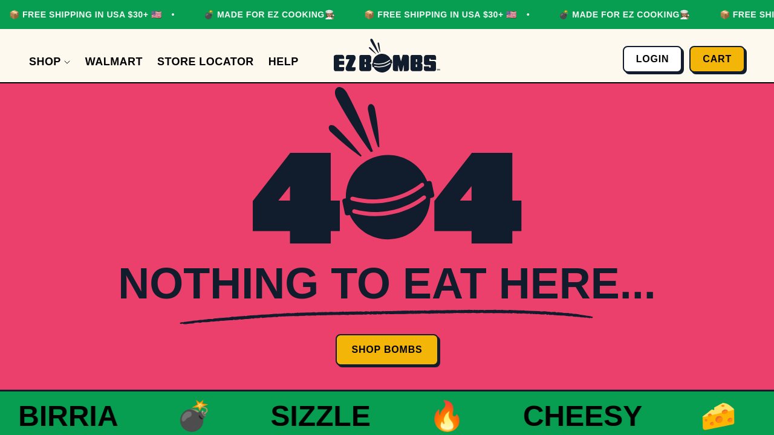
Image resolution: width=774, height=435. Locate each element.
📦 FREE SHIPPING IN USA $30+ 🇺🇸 (83, 14)
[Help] (283, 62)
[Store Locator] (205, 62)
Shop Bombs (386, 349)
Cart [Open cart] (717, 59)
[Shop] (50, 62)
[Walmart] (114, 62)
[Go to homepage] (387, 55)
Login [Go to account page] (652, 59)
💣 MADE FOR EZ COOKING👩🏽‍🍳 (267, 14)
